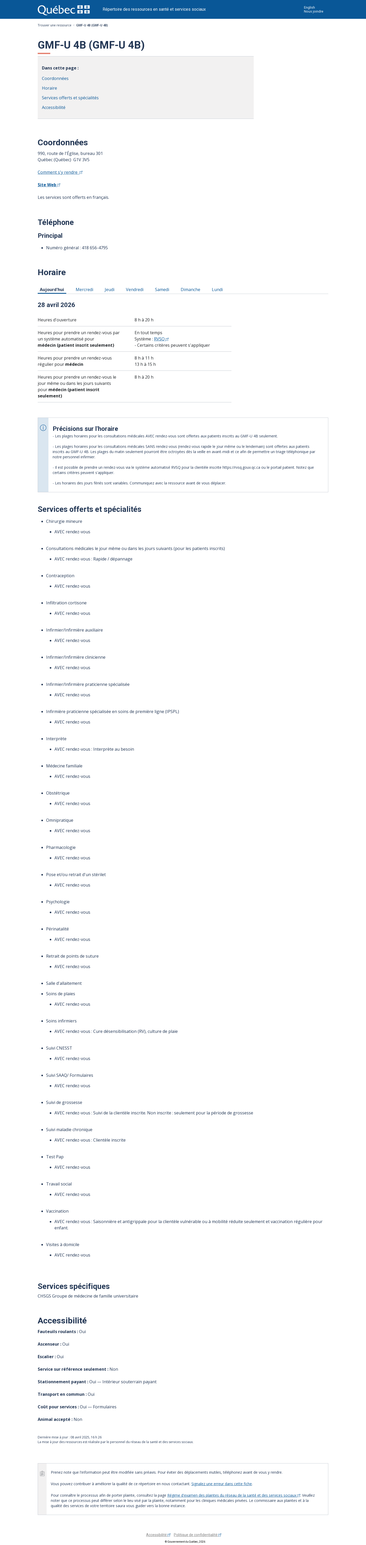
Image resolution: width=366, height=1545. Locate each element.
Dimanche (191, 289)
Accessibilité (53, 107)
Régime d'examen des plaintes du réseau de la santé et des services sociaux (233, 1495)
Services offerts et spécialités (70, 98)
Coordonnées (55, 78)
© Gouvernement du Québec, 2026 (185, 1541)
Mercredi (85, 289)
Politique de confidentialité (197, 1535)
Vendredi (136, 289)
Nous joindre (313, 11)
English (309, 7)
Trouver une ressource (54, 25)
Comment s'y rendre (60, 172)
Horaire (49, 88)
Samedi (163, 289)
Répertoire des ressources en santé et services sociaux (154, 9)
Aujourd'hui (53, 289)
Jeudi (110, 289)
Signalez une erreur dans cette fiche (221, 1483)
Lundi (218, 289)
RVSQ (161, 339)
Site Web (49, 185)
